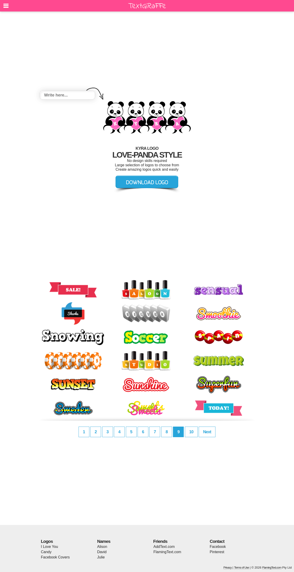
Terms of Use (241, 567)
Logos (47, 541)
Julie (101, 557)
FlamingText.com (167, 552)
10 (191, 432)
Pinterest (217, 552)
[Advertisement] (147, 52)
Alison (102, 547)
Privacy (227, 567)
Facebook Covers (55, 557)
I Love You (49, 547)
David (102, 552)
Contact (217, 541)
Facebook (218, 547)
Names (103, 541)
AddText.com (164, 547)
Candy (46, 552)
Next (207, 432)
